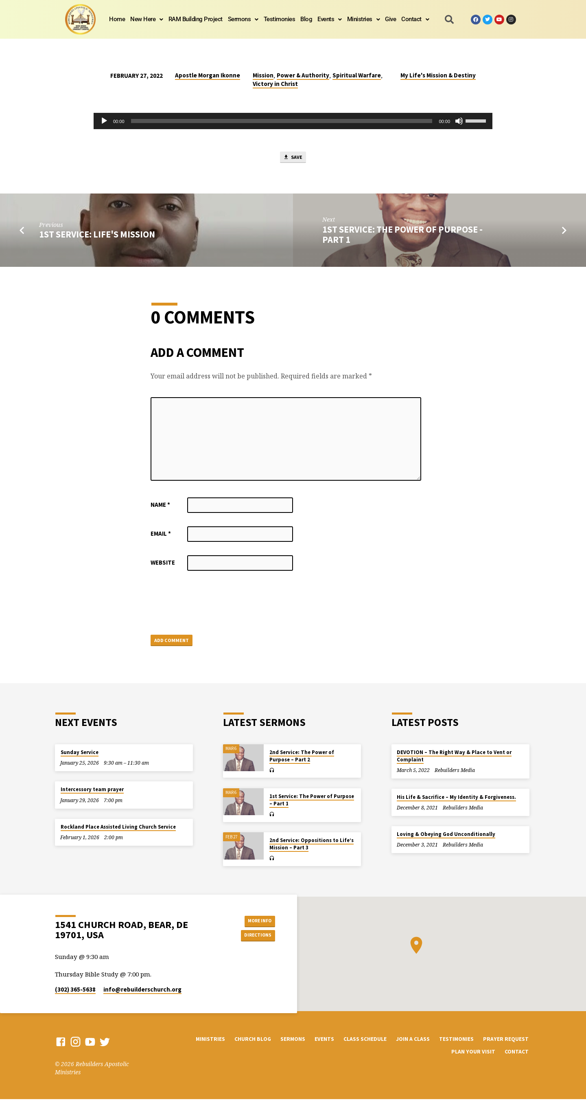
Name (160, 507)
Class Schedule (365, 1043)
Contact (415, 19)
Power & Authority (303, 75)
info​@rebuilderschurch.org (142, 994)
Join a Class (413, 1043)
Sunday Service (79, 757)
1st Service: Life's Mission (97, 237)
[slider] (282, 121)
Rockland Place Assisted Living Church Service (118, 831)
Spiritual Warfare (356, 75)
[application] (293, 121)
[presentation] (212, 606)
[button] (147, 19)
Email (161, 536)
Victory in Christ (275, 84)
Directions (255, 941)
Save (293, 158)
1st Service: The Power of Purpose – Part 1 (311, 805)
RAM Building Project (195, 19)
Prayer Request (506, 1043)
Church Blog (252, 1043)
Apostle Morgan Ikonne (207, 75)
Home (117, 19)
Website (163, 565)
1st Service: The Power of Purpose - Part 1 (402, 237)
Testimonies (279, 19)
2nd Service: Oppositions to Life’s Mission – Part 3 (311, 849)
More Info (254, 924)
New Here (146, 19)
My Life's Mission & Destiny (438, 75)
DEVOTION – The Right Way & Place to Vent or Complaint (454, 761)
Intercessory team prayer (92, 794)
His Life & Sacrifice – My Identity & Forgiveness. (456, 801)
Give (390, 19)
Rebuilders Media (455, 775)
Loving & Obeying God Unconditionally (446, 839)
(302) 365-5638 (75, 994)
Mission (263, 75)
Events (329, 19)
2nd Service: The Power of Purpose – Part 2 (301, 761)
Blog (306, 19)
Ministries (363, 19)
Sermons (243, 19)
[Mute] (459, 121)
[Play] (104, 121)
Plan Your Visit (473, 1056)
